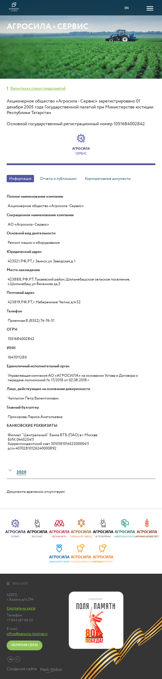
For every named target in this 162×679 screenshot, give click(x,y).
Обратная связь (24, 645)
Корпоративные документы (108, 178)
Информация (20, 178)
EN (126, 8)
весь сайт (17, 583)
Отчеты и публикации (58, 178)
